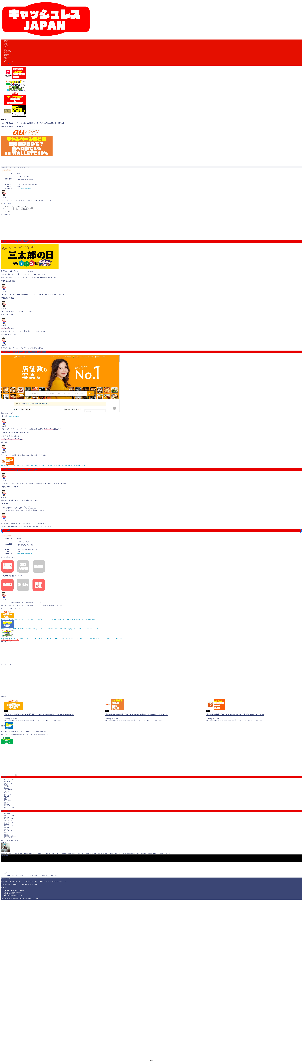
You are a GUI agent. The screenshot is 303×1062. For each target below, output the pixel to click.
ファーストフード (9, 831)
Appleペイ (7, 793)
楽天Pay (6, 44)
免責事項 (16, 898)
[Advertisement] (50, 226)
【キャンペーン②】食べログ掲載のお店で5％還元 (18, 208)
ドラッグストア (8, 825)
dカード (9, 64)
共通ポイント (7, 60)
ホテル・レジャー (9, 837)
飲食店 (6, 829)
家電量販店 (7, 813)
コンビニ (6, 817)
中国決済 (6, 55)
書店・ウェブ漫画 (9, 815)
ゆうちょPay (7, 800)
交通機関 (6, 827)
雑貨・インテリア (9, 820)
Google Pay (7, 796)
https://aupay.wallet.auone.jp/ (24, 188)
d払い (5, 48)
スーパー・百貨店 (9, 818)
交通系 (5, 58)
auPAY (5, 49)
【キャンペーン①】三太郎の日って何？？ (16, 206)
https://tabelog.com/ (14, 416)
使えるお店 (7, 41)
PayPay (5, 43)
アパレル (6, 824)
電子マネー (7, 57)
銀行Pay (6, 52)
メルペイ (6, 54)
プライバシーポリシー (7, 898)
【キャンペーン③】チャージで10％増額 (16, 209)
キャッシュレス (8, 779)
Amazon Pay (7, 794)
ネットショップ (8, 822)
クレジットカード (8, 61)
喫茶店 (6, 832)
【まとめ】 (7, 211)
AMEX (9, 63)
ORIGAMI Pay (7, 51)
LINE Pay (6, 46)
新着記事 (6, 40)
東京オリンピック (9, 807)
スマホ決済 (15, 640)
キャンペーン (8, 640)
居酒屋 (6, 834)
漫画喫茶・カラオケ (10, 836)
